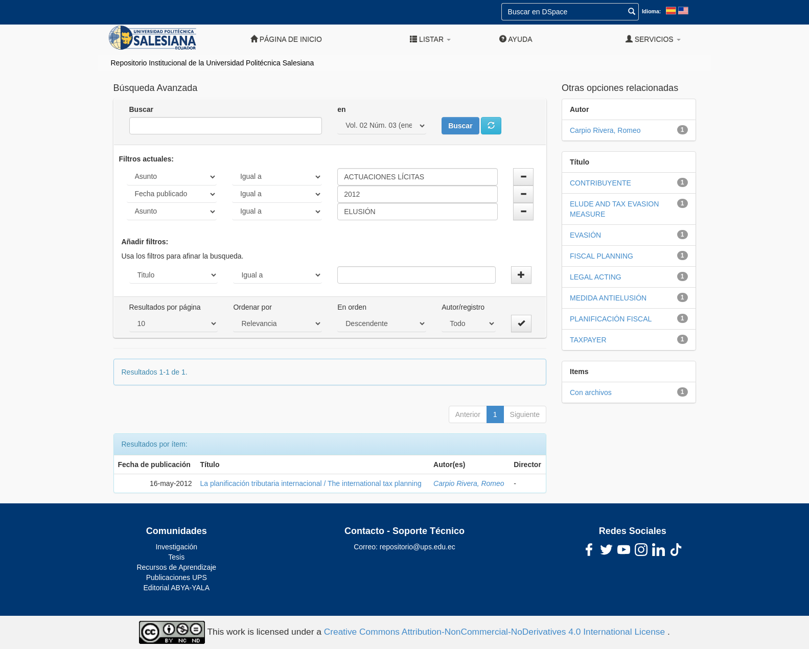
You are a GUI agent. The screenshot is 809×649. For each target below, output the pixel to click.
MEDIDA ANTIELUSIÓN (608, 298)
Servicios (653, 39)
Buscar (141, 109)
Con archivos (591, 392)
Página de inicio (286, 39)
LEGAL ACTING (595, 277)
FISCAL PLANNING (601, 256)
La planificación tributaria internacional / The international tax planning (310, 483)
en (341, 109)
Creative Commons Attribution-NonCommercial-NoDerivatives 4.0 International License (495, 632)
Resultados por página (165, 307)
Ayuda (515, 39)
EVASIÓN (585, 235)
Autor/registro (463, 307)
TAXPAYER (588, 340)
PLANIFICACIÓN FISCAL (611, 319)
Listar (430, 39)
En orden (351, 307)
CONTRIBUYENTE (600, 183)
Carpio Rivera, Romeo (468, 483)
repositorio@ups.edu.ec (417, 547)
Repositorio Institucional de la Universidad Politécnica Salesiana (212, 63)
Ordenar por (252, 307)
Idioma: (651, 11)
